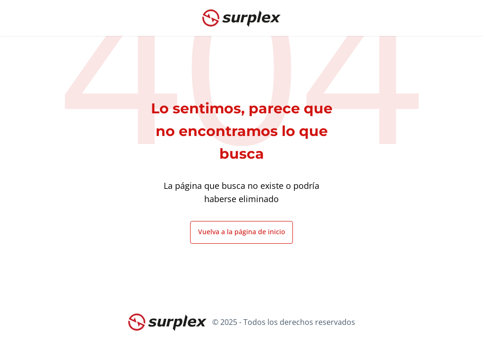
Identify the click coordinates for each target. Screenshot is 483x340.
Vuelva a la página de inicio (241, 231)
